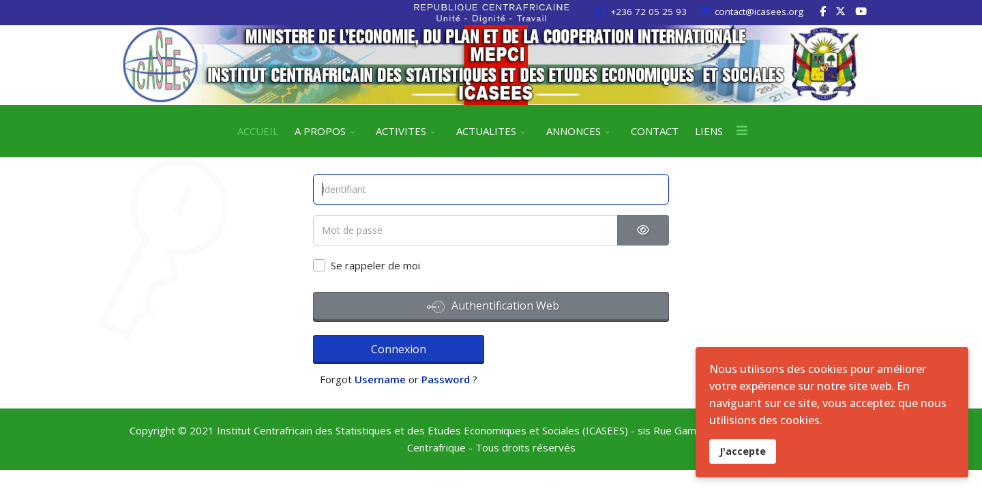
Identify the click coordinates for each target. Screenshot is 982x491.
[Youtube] (861, 11)
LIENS (709, 131)
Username (501, 349)
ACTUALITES (486, 131)
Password (567, 349)
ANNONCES (573, 131)
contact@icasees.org (759, 11)
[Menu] (742, 131)
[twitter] (840, 11)
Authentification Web (493, 307)
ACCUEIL (257, 131)
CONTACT (655, 131)
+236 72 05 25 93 (648, 11)
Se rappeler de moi (375, 265)
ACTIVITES (401, 131)
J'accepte (742, 451)
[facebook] (823, 11)
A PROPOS (320, 131)
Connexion (372, 347)
